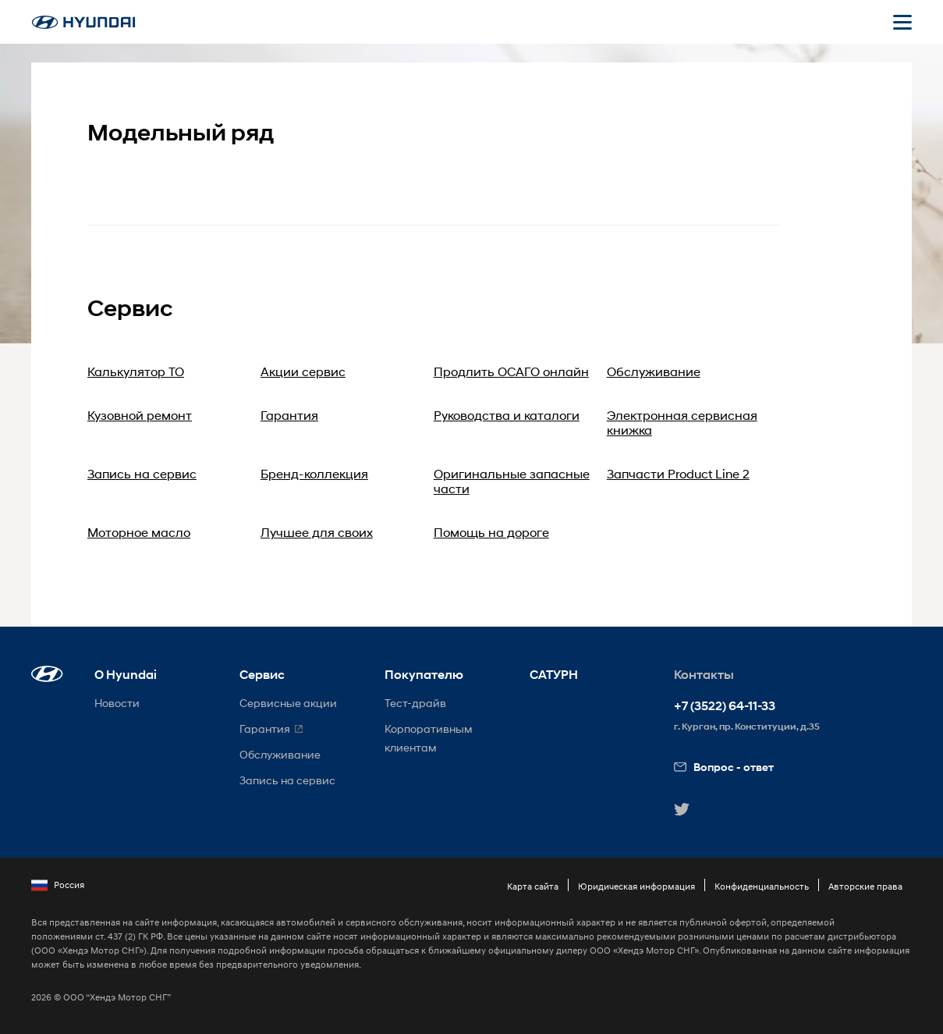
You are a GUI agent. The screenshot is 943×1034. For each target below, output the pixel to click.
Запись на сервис (142, 473)
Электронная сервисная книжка (682, 422)
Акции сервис (303, 371)
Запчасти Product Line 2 (678, 473)
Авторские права (865, 886)
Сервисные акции (288, 702)
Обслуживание (653, 371)
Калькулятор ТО (135, 371)
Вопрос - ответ (724, 766)
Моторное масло (138, 531)
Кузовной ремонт (139, 414)
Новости (117, 702)
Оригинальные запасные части (512, 481)
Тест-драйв (415, 702)
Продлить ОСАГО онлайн (511, 371)
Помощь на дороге (491, 531)
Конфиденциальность (761, 886)
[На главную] (83, 22)
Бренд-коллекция (314, 473)
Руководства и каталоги (507, 414)
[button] (47, 674)
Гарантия (289, 414)
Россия (57, 885)
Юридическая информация (636, 886)
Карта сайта (532, 886)
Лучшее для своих (317, 531)
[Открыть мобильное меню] (902, 22)
